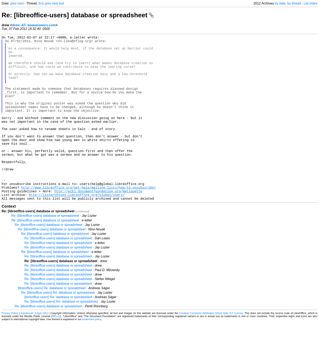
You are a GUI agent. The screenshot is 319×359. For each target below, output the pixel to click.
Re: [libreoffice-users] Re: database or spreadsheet (58, 329)
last (61, 3)
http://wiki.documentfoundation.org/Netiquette (98, 226)
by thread (294, 3)
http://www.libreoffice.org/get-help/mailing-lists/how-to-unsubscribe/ (88, 221)
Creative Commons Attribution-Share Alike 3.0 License (211, 349)
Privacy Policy (10, 349)
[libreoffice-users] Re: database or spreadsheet (51, 324)
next (20, 3)
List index (310, 3)
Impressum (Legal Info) (34, 349)
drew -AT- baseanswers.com (34, 25)
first (41, 3)
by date (280, 3)
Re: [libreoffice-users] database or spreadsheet (78, 15)
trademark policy (91, 355)
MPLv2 (56, 352)
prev (13, 3)
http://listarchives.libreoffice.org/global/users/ (77, 230)
